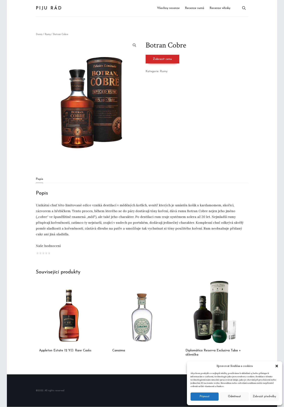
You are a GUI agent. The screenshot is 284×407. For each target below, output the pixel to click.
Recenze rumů (194, 8)
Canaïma (118, 350)
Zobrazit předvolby (264, 396)
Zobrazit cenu (162, 59)
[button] (277, 366)
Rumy (48, 34)
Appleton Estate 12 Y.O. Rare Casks (65, 350)
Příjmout (205, 396)
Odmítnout (234, 396)
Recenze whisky (220, 8)
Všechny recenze (168, 8)
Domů (39, 34)
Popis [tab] (39, 179)
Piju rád (49, 8)
